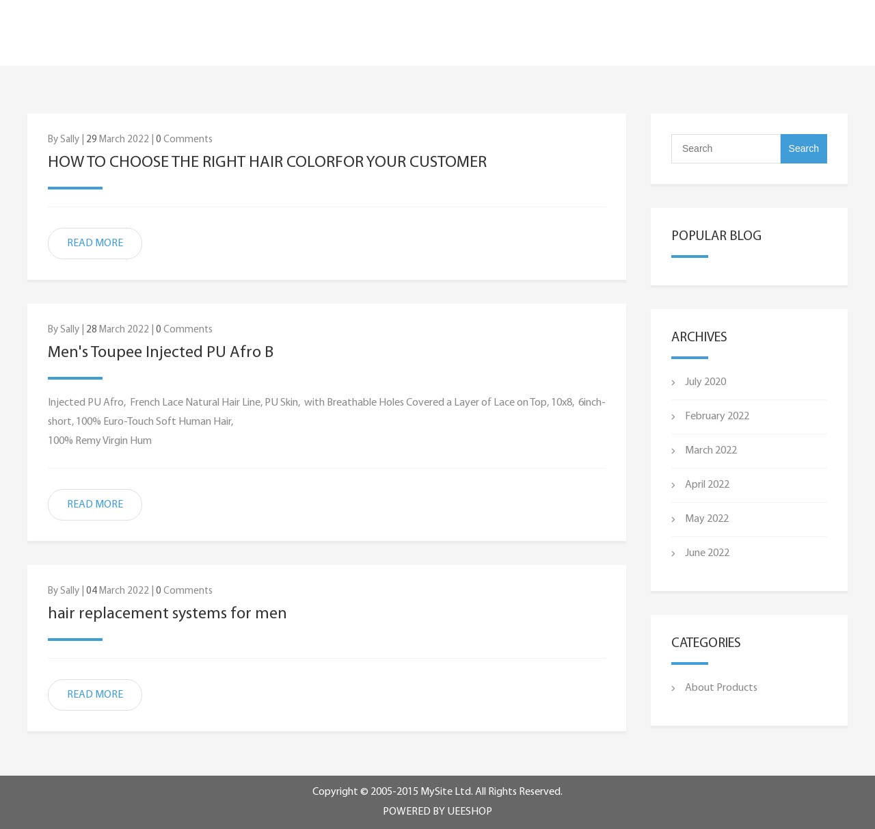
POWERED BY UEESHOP (437, 811)
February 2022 (717, 416)
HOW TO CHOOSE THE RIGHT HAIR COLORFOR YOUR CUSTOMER (267, 163)
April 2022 (707, 484)
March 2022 (711, 450)
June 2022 (707, 553)
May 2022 (707, 519)
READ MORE (95, 243)
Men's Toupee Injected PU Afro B (160, 353)
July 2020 (705, 382)
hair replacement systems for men (167, 614)
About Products (721, 688)
